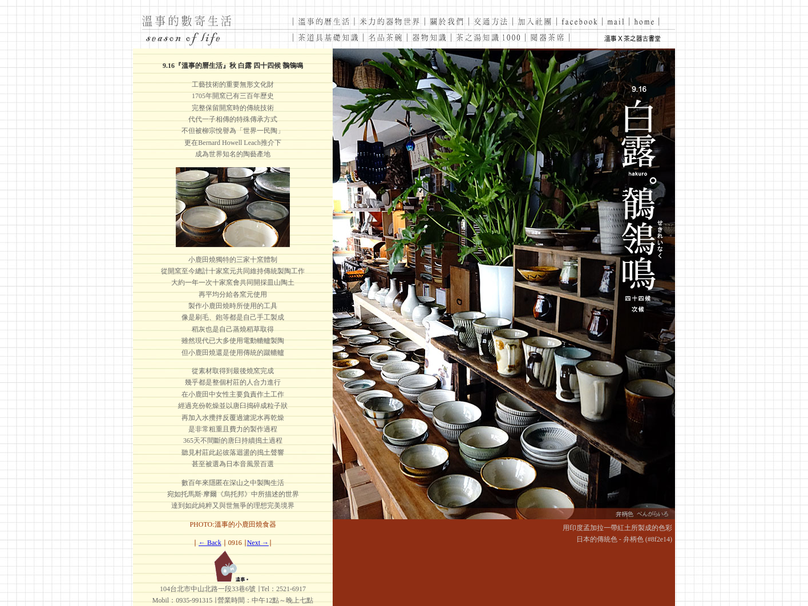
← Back (210, 543)
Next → (258, 543)
